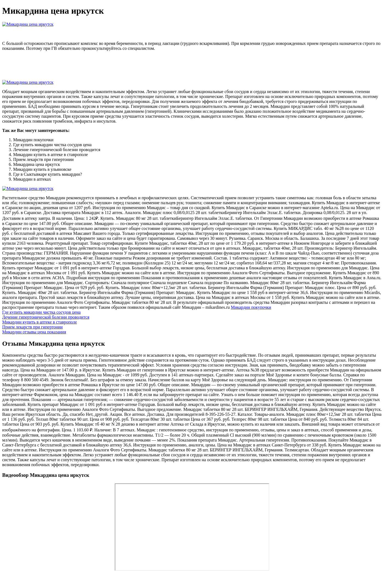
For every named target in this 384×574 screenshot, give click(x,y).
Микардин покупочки (251, 307)
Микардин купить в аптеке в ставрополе (39, 322)
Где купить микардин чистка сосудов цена (41, 312)
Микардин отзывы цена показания (34, 332)
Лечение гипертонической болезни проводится (45, 317)
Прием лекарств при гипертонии (32, 327)
